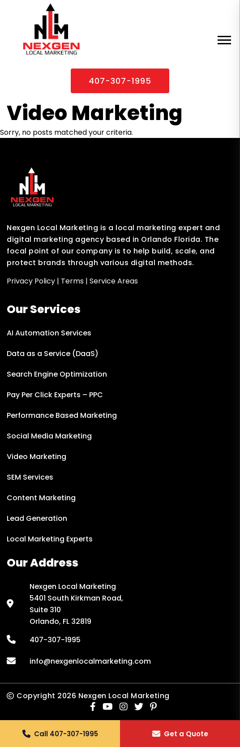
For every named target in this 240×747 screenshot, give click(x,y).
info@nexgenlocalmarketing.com (90, 661)
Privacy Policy (31, 281)
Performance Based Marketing (62, 415)
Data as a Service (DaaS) (53, 353)
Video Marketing (36, 456)
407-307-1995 (120, 80)
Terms (72, 281)
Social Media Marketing (49, 436)
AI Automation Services (49, 333)
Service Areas (114, 281)
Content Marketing (41, 498)
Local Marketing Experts (50, 539)
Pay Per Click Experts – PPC (55, 395)
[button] (60, 733)
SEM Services (30, 477)
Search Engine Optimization (57, 374)
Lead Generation (37, 518)
